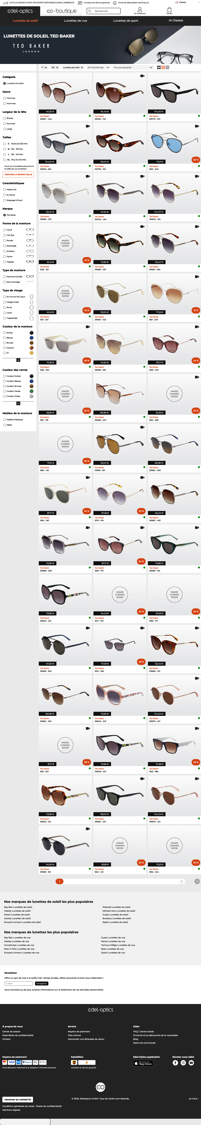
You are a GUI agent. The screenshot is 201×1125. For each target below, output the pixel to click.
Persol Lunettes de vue (113, 941)
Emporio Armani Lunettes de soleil (22, 922)
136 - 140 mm (13, 154)
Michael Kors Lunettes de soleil (119, 911)
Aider (136, 1026)
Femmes (9, 98)
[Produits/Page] (99, 67)
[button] (20, 11)
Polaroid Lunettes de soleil (116, 907)
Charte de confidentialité (49, 1106)
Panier (169, 13)
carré (18, 312)
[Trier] (133, 67)
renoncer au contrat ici (18, 1099)
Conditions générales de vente (18, 1106)
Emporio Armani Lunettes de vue (21, 952)
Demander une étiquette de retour (86, 1039)
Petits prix (9, 189)
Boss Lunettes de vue (112, 949)
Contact (6, 1039)
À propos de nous (12, 1026)
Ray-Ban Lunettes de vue (17, 937)
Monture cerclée (18, 276)
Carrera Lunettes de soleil (17, 918)
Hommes (9, 103)
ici (21, 989)
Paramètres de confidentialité (17, 1035)
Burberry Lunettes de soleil (117, 918)
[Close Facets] (18, 67)
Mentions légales (11, 1110)
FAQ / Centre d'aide (143, 1031)
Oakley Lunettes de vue (16, 941)
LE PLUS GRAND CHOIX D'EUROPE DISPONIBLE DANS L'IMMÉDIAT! (41, 2)
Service (72, 1026)
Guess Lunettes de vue (113, 937)
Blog (135, 1039)
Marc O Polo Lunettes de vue (19, 949)
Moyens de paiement (79, 1031)
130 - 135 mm (13, 149)
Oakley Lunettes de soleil (17, 911)
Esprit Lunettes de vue (113, 952)
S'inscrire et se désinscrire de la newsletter (155, 1035)
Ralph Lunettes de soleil (115, 922)
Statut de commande (144, 1043)
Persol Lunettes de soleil (17, 914)
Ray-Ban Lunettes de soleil (18, 907)
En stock (9, 195)
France (182, 2)
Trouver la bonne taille (18, 174)
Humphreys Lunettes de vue (19, 945)
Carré (18, 229)
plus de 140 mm (15, 159)
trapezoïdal (18, 318)
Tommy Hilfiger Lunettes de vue (118, 945)
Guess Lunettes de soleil (115, 914)
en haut (194, 1098)
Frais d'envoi (74, 1035)
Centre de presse (11, 1031)
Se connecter (140, 13)
